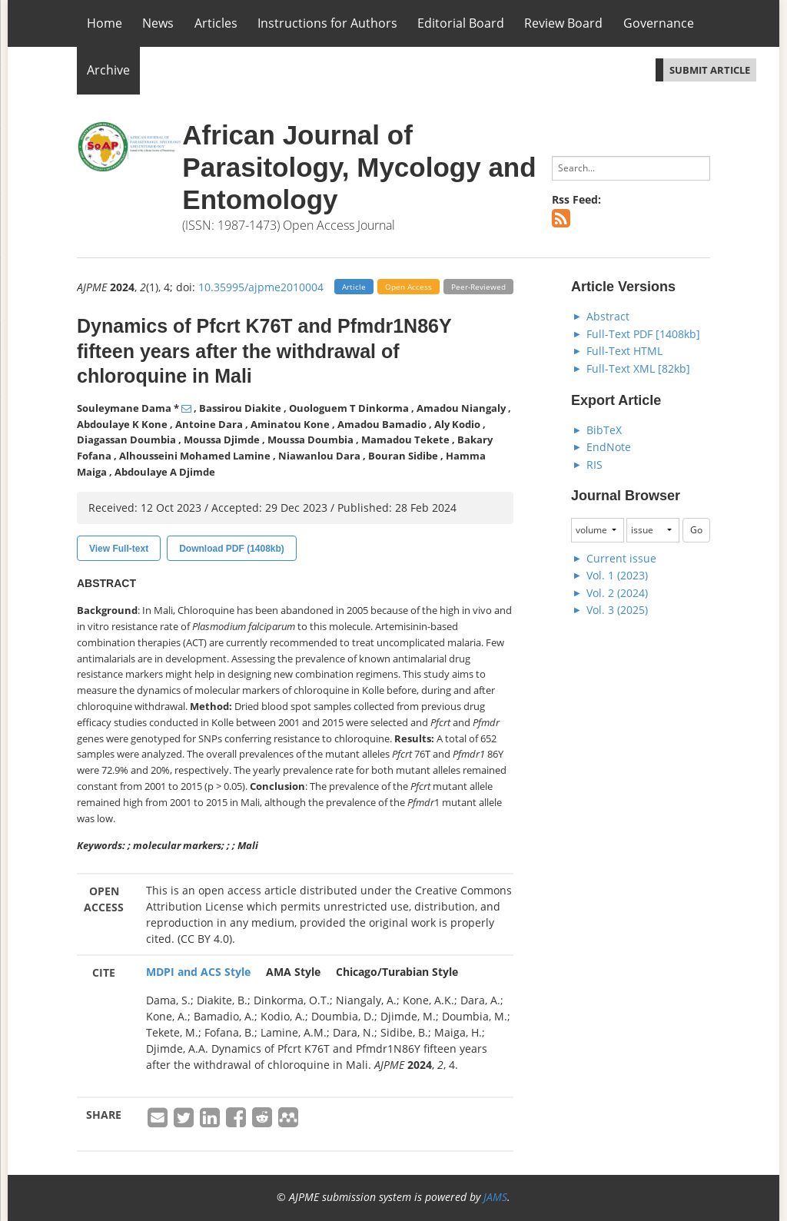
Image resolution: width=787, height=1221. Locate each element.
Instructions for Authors (327, 23)
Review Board (563, 23)
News (158, 23)
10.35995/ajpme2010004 (261, 287)
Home (104, 23)
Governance (658, 23)
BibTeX (604, 430)
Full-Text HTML (624, 350)
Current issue (621, 558)
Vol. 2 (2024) (617, 593)
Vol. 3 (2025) (617, 609)
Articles (215, 23)
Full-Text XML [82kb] (638, 368)
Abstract (607, 316)
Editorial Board (460, 23)
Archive (108, 69)
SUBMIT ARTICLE (709, 70)
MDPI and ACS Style (198, 971)
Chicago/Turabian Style (397, 971)
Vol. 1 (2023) (617, 575)
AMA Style (293, 971)
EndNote (608, 447)
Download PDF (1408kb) (231, 548)
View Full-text (118, 548)
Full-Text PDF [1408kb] (643, 334)
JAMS (495, 1196)
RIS (594, 464)
